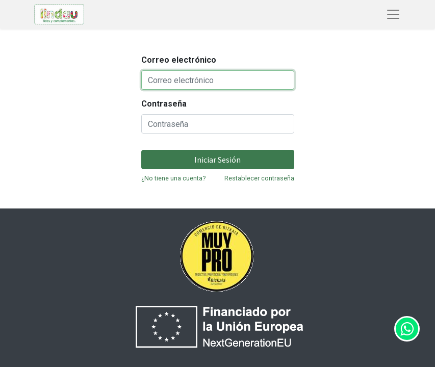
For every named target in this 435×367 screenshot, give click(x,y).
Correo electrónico (178, 60)
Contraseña (164, 104)
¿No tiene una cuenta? (173, 178)
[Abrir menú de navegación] (393, 14)
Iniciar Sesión (217, 159)
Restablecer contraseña (259, 178)
